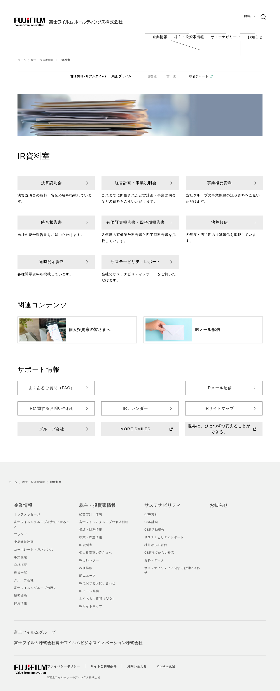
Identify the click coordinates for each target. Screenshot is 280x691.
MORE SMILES (135, 425)
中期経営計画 (24, 537)
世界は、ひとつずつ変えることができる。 (219, 425)
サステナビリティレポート (135, 258)
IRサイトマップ (219, 405)
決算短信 (219, 219)
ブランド (20, 530)
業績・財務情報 (90, 525)
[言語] (248, 16)
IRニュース (87, 571)
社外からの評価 (155, 541)
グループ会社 (51, 425)
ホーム (22, 56)
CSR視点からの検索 (159, 548)
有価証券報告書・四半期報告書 (135, 219)
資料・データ (154, 556)
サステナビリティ (161, 501)
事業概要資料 (219, 179)
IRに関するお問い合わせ (51, 405)
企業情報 (22, 501)
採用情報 (20, 599)
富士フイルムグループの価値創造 (103, 518)
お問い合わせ (146, 662)
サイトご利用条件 (112, 662)
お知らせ (218, 501)
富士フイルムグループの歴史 (35, 583)
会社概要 (20, 560)
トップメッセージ (27, 510)
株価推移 (85, 564)
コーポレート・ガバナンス (33, 545)
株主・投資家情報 (42, 56)
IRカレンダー (135, 405)
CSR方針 (151, 510)
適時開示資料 (51, 258)
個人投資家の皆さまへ (89, 326)
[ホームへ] (77, 18)
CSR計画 (151, 518)
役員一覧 (20, 568)
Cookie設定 (175, 662)
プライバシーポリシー (72, 662)
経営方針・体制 (90, 510)
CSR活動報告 (154, 525)
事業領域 (20, 553)
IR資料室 (86, 541)
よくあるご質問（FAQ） (51, 384)
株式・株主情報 (90, 533)
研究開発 (20, 591)
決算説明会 (51, 179)
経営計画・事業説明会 (136, 179)
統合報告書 (51, 219)
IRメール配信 (207, 326)
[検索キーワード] (263, 17)
